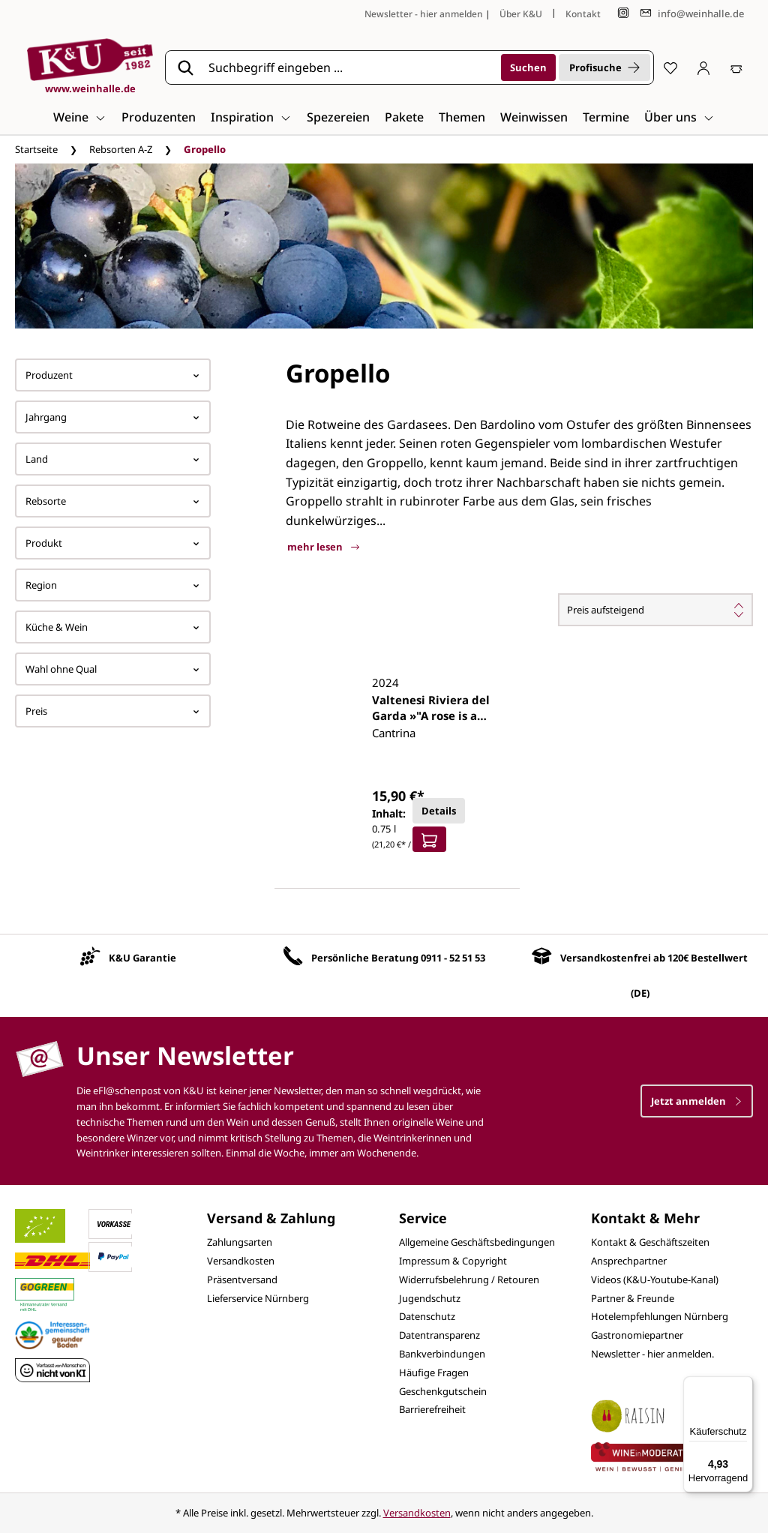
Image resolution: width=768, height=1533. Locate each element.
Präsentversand (242, 1279)
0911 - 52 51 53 (453, 957)
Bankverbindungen (442, 1353)
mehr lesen (323, 547)
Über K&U (521, 14)
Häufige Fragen (434, 1372)
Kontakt (583, 14)
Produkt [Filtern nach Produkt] (113, 543)
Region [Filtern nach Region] (113, 585)
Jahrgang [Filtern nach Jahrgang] (113, 417)
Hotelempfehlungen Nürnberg (659, 1316)
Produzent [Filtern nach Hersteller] (113, 375)
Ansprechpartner (629, 1261)
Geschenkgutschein (443, 1391)
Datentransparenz (439, 1335)
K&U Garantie (142, 957)
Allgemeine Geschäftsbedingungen (477, 1242)
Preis (113, 711)
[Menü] (744, 1385)
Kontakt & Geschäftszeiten (650, 1242)
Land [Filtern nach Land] (113, 459)
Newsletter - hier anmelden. (652, 1353)
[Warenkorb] (736, 67)
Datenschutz (427, 1316)
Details (439, 811)
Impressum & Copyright (453, 1261)
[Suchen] (528, 67)
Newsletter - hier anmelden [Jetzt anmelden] (423, 14)
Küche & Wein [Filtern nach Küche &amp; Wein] (113, 627)
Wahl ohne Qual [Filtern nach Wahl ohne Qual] (113, 669)
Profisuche (604, 67)
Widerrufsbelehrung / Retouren (469, 1279)
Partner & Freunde (632, 1298)
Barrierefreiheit (432, 1409)
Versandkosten (240, 1261)
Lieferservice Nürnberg (258, 1298)
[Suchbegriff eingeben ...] (349, 67)
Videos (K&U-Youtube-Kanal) (654, 1279)
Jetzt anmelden (696, 1101)
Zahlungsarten (239, 1242)
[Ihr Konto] (703, 67)
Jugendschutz (429, 1298)
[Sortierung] (655, 609)
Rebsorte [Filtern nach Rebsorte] (113, 501)
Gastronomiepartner (637, 1335)
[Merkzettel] (670, 67)
